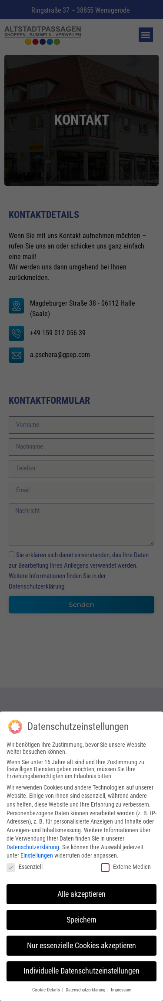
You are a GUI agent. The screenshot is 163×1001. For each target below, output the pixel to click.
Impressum (121, 988)
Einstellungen (36, 853)
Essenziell (25, 864)
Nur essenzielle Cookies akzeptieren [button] (81, 943)
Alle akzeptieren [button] (81, 891)
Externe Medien (126, 864)
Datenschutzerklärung (33, 844)
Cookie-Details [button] (46, 988)
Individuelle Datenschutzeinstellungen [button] (81, 968)
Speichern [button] (81, 917)
